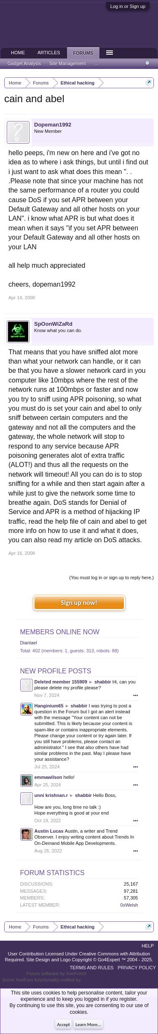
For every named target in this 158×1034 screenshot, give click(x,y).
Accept (63, 1024)
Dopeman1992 (52, 124)
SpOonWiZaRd (53, 324)
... (96, 63)
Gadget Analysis (24, 63)
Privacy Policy (137, 967)
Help (148, 945)
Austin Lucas (49, 831)
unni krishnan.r (51, 795)
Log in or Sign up (127, 6)
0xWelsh (129, 904)
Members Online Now (59, 632)
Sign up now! (79, 603)
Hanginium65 (49, 705)
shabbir (102, 681)
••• (135, 695)
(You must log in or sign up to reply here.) (111, 577)
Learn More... (88, 1024)
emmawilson (48, 777)
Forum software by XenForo (57, 973)
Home (18, 52)
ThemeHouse (96, 979)
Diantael (28, 642)
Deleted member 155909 (61, 681)
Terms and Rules (91, 967)
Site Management (68, 63)
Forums (83, 52)
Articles (48, 52)
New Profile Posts (55, 671)
